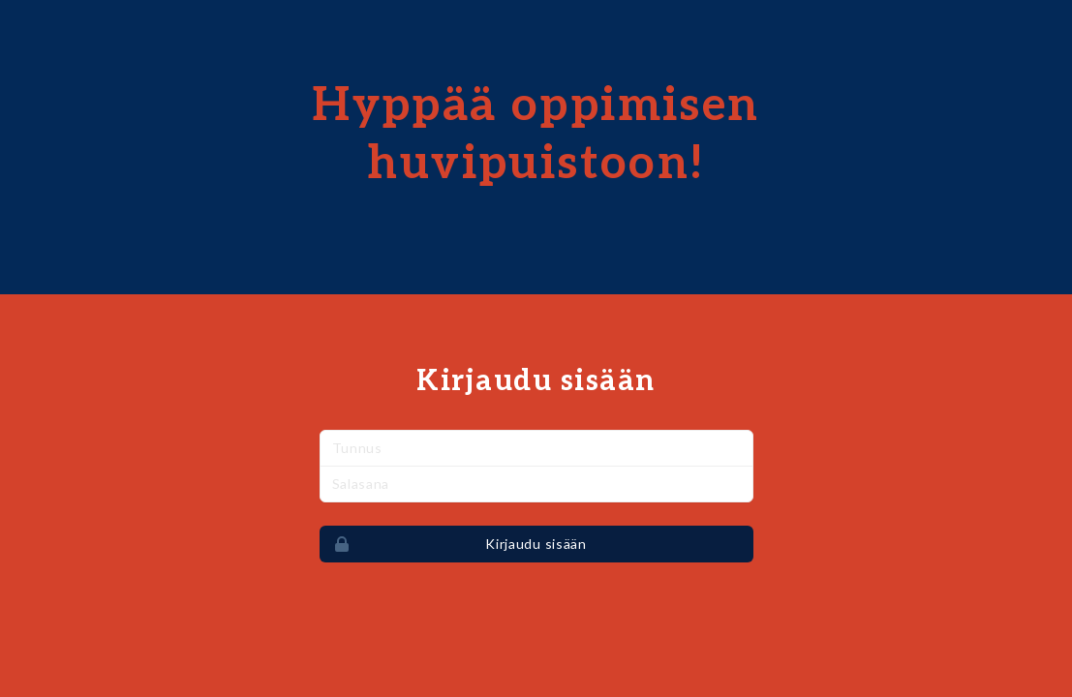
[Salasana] (536, 484)
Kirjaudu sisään (454, 544)
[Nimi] (536, 448)
